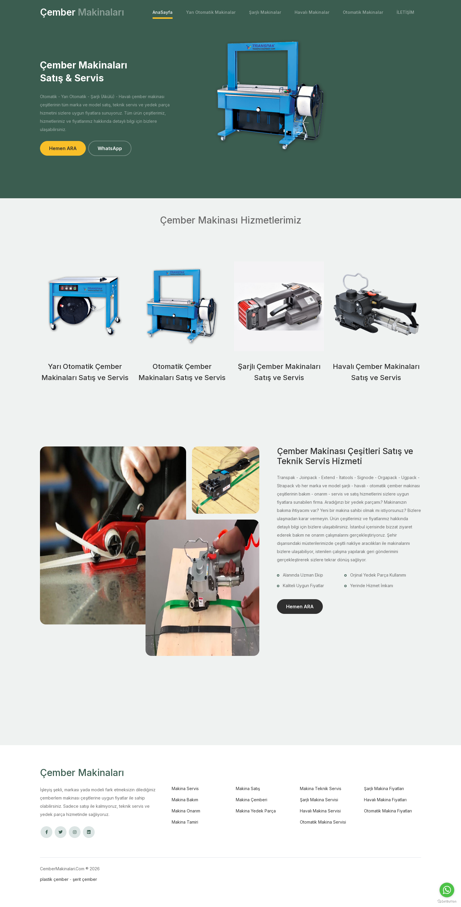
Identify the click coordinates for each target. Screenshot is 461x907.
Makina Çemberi (251, 799)
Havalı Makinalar (312, 12)
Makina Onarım (186, 810)
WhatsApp (110, 148)
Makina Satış (248, 788)
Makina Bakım (185, 799)
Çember (82, 12)
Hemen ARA (63, 148)
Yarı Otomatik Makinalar (210, 12)
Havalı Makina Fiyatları (385, 799)
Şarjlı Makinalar (265, 12)
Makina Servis (185, 788)
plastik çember (54, 879)
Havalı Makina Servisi (320, 810)
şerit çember (85, 879)
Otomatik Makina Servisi (323, 821)
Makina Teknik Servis (320, 788)
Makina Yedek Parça (256, 810)
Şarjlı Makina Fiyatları (384, 788)
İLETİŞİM (405, 12)
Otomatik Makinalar (363, 12)
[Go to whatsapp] (447, 890)
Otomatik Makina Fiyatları (388, 810)
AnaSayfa (163, 12)
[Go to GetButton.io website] (446, 901)
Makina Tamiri (185, 821)
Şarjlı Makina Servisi (319, 799)
